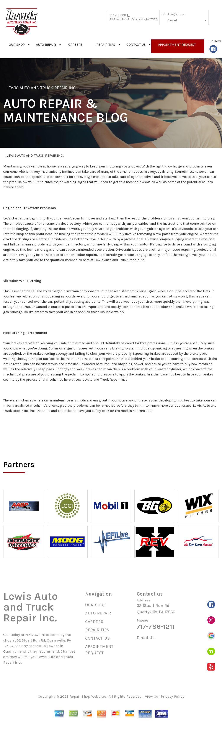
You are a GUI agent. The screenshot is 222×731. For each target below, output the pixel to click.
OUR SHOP (17, 44)
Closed (172, 20)
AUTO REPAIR (46, 44)
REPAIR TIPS (105, 44)
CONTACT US (136, 44)
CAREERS (75, 44)
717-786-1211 (117, 15)
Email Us (146, 638)
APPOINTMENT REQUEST (177, 44)
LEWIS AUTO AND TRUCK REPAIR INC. (42, 87)
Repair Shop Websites (88, 696)
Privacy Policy (172, 696)
